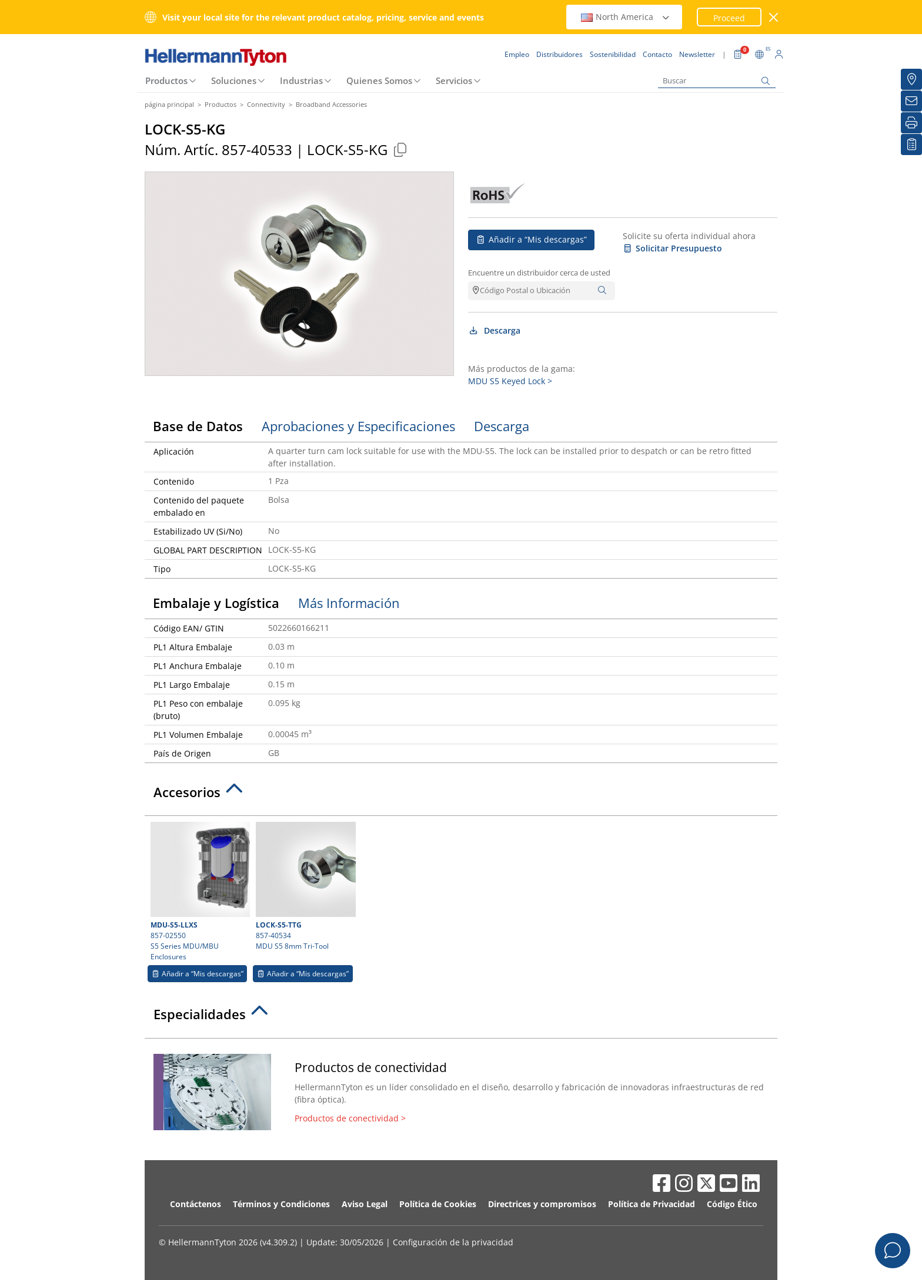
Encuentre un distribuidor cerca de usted (539, 272)
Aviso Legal (364, 1204)
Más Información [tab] (349, 603)
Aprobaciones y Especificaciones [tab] (358, 426)
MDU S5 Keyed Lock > (510, 381)
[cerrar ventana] (774, 17)
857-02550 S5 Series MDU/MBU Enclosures (199, 892)
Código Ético (732, 1204)
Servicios (454, 80)
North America (625, 16)
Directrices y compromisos (542, 1204)
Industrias (301, 80)
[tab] (461, 795)
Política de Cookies (437, 1204)
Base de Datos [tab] (198, 426)
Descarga (494, 330)
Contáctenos (195, 1204)
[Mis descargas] (911, 144)
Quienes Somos (379, 80)
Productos (166, 80)
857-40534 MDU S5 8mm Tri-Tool (304, 886)
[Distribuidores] (911, 79)
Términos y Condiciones (281, 1204)
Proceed (729, 17)
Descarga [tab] (501, 426)
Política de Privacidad (651, 1204)
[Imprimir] (911, 122)
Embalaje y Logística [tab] (216, 603)
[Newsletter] (911, 101)
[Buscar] (717, 80)
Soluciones (233, 80)
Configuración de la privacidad (453, 1242)
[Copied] (400, 149)
